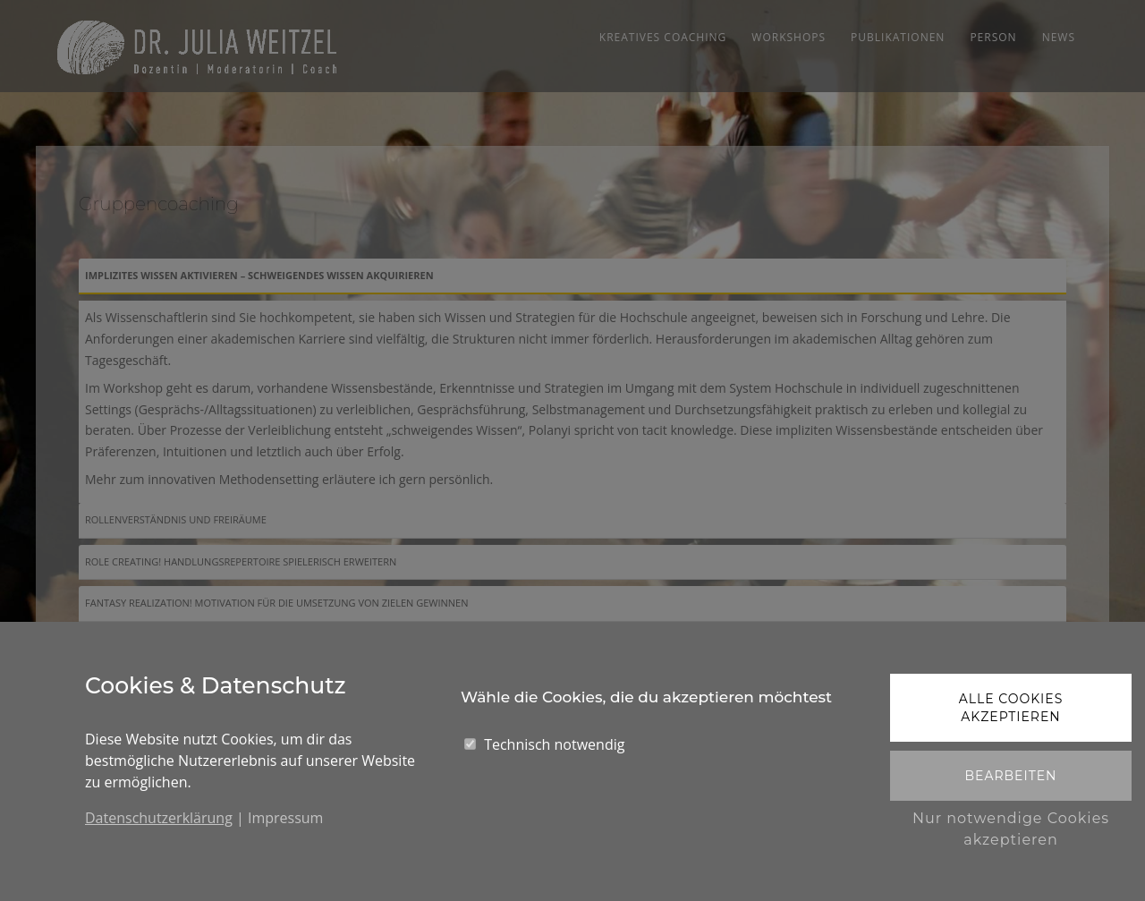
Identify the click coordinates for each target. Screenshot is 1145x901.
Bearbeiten (1010, 776)
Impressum (285, 818)
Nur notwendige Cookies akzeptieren (1010, 829)
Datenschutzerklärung (159, 818)
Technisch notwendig (554, 744)
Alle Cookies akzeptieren (1011, 708)
